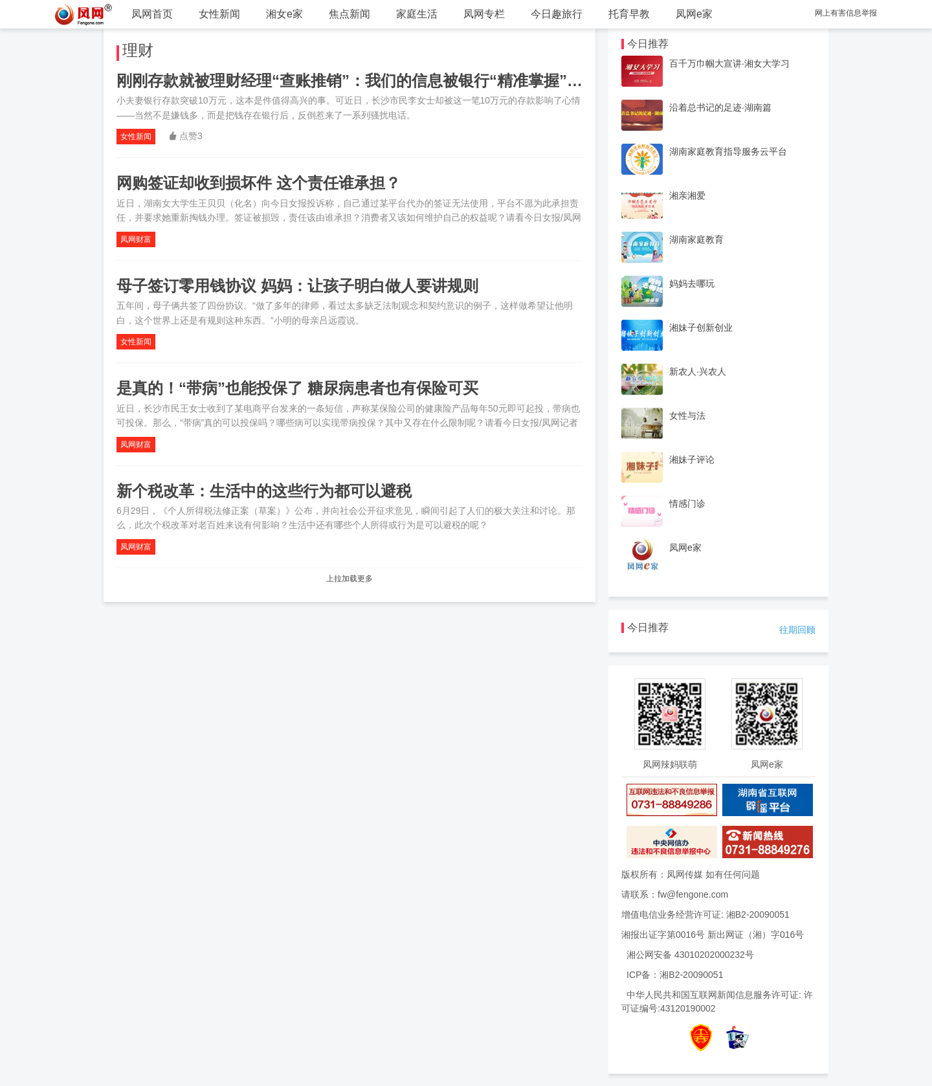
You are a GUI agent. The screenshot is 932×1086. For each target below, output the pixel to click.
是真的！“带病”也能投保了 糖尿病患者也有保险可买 (297, 388)
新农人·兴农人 (697, 371)
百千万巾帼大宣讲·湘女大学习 (729, 63)
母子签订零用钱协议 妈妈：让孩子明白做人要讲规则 (297, 285)
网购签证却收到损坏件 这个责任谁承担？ (258, 183)
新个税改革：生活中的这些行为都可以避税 (264, 491)
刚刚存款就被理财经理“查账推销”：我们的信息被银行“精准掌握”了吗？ (365, 80)
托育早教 (629, 13)
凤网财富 (135, 239)
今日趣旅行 (556, 13)
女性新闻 (219, 13)
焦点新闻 (349, 13)
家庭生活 (417, 13)
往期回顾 (797, 630)
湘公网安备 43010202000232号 (690, 954)
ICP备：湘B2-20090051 (675, 975)
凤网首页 (152, 13)
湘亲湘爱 (687, 195)
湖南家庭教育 (696, 239)
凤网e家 (694, 13)
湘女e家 (284, 13)
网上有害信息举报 (846, 12)
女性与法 (687, 415)
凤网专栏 (484, 13)
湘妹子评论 (692, 459)
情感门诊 (687, 503)
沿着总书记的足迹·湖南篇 (720, 107)
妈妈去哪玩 (692, 283)
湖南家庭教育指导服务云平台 (728, 151)
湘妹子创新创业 (701, 327)
